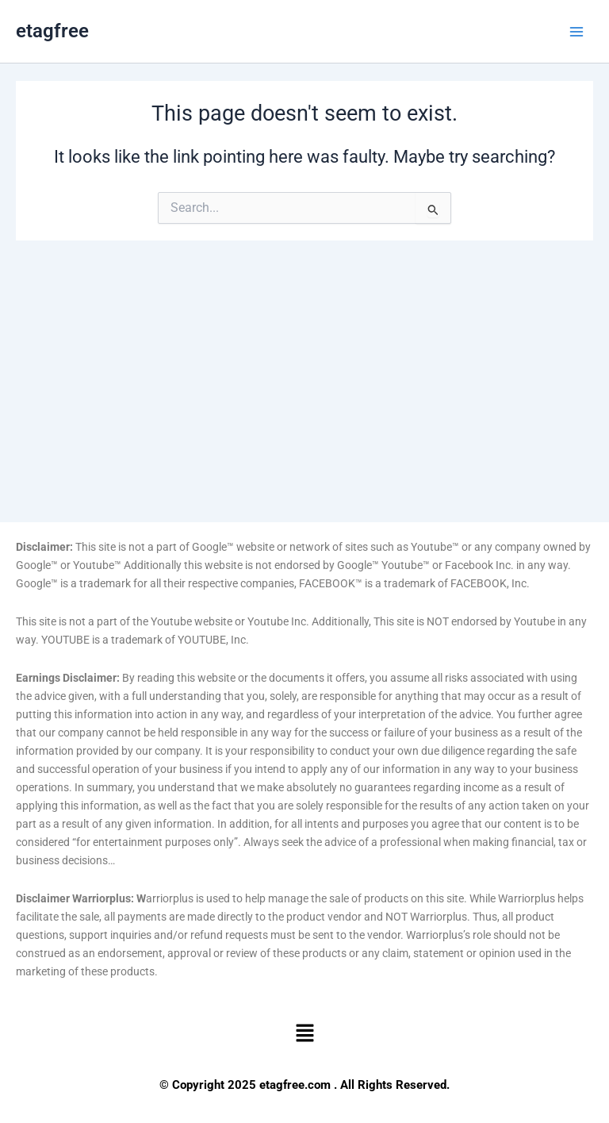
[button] (304, 1034)
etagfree (52, 31)
